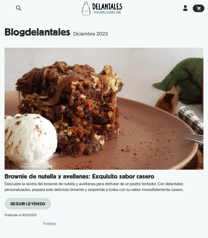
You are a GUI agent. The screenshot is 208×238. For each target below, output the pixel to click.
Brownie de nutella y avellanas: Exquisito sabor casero (79, 176)
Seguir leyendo (27, 203)
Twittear (49, 223)
